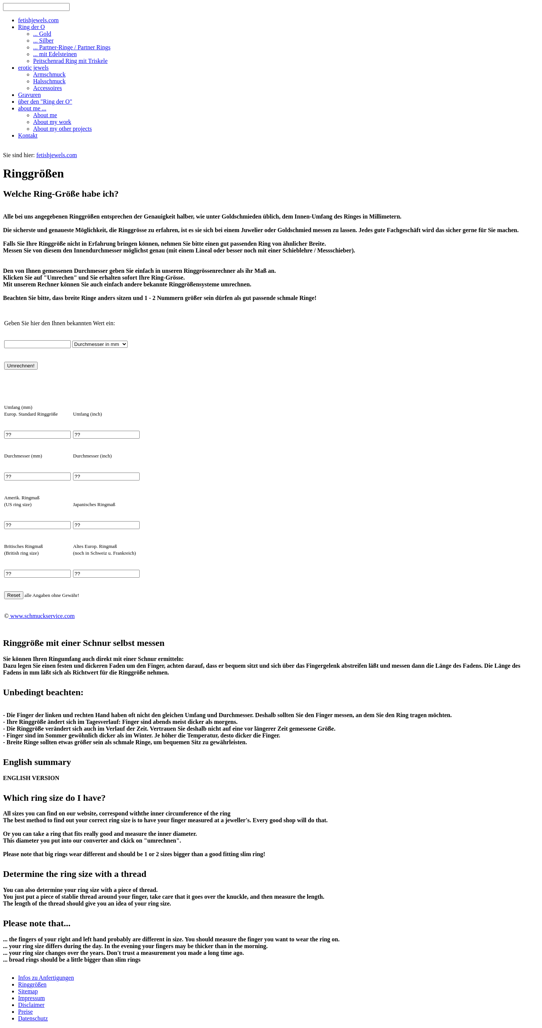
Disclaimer (31, 1005)
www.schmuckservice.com (42, 616)
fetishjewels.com (56, 155)
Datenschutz (33, 1018)
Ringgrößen (32, 984)
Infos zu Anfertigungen (46, 977)
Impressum (31, 998)
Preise (25, 1011)
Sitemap (28, 991)
